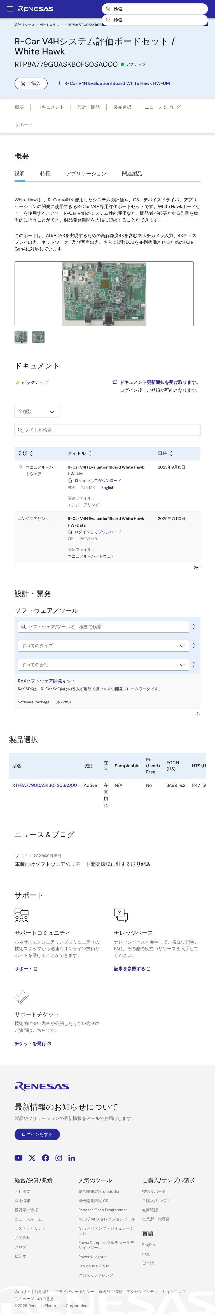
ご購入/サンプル (156, 1200)
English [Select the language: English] (148, 1244)
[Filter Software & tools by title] (103, 627)
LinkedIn (71, 1158)
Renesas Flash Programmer (102, 1209)
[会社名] (103, 665)
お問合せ (22, 1237)
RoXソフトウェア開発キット (47, 681)
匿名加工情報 (110, 1291)
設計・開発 (89, 107)
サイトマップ (174, 1291)
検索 (155, 9)
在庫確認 (150, 1209)
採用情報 (22, 1200)
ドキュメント (50, 107)
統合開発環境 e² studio (98, 1191)
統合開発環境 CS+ (94, 1200)
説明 (20, 173)
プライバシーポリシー (74, 1291)
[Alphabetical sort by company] (193, 664)
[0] (193, 626)
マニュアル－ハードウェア (91, 556)
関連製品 (132, 173)
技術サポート (154, 1191)
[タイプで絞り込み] (37, 411)
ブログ (20, 1246)
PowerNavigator (92, 1256)
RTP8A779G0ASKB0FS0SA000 (44, 785)
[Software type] (103, 646)
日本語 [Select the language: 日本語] (148, 1263)
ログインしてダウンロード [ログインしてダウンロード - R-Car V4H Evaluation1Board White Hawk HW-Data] (97, 531)
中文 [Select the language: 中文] (146, 1253)
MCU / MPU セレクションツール (106, 1219)
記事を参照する (132, 969)
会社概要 (22, 1191)
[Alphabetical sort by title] (80, 453)
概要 (19, 107)
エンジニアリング (83, 504)
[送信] (107, 20)
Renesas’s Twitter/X (32, 1158)
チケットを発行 (33, 1044)
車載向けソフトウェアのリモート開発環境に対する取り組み (83, 864)
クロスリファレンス (96, 1275)
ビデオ (20, 1255)
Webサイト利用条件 (32, 1291)
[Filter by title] (107, 430)
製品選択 (122, 107)
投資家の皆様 (26, 1209)
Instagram (58, 1158)
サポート (24, 124)
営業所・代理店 (156, 1219)
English (107, 487)
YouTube (19, 1158)
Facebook (45, 1158)
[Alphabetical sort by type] (26, 453)
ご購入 (30, 83)
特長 (45, 173)
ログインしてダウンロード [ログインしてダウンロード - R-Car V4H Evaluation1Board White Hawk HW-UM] (97, 480)
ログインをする (37, 1134)
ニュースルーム (28, 1219)
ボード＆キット (51, 25)
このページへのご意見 (34, 1298)
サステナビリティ (30, 1228)
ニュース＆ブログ (163, 107)
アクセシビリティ (142, 1291)
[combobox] (155, 20)
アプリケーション (86, 173)
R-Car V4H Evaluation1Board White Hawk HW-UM (113, 83)
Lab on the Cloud (93, 1265)
